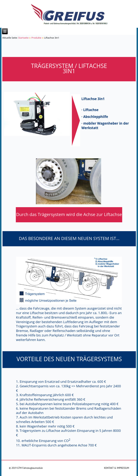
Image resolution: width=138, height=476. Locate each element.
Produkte (36, 37)
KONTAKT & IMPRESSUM (116, 468)
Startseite (23, 37)
